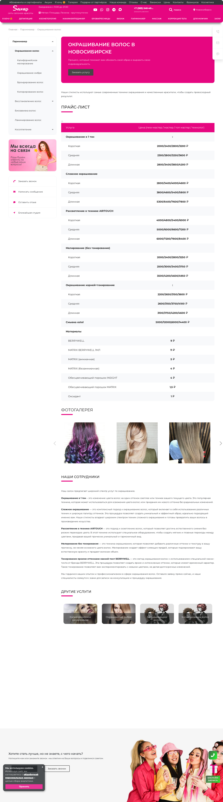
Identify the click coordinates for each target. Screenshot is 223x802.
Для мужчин (200, 18)
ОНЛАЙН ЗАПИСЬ (213, 779)
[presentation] (55, 443)
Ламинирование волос (28, 120)
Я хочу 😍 (60, 2)
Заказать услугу (81, 72)
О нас (144, 2)
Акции (48, 2)
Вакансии (155, 2)
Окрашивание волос (27, 50)
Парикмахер (138, 18)
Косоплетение (23, 129)
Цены (167, 2)
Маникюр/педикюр (74, 18)
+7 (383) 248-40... (143, 8)
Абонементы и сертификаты (25, 2)
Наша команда (118, 2)
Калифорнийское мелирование (27, 62)
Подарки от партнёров (93, 2)
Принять (24, 786)
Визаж (120, 18)
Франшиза (192, 2)
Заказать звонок (141, 12)
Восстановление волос (28, 101)
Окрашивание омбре (29, 73)
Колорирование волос (30, 91)
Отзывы (133, 2)
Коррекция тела (177, 18)
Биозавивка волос (25, 110)
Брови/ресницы (101, 18)
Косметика (207, 2)
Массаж (157, 18)
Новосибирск (204, 9)
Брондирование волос (30, 82)
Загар (217, 18)
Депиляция (25, 18)
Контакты (178, 2)
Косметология (47, 18)
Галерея (73, 2)
